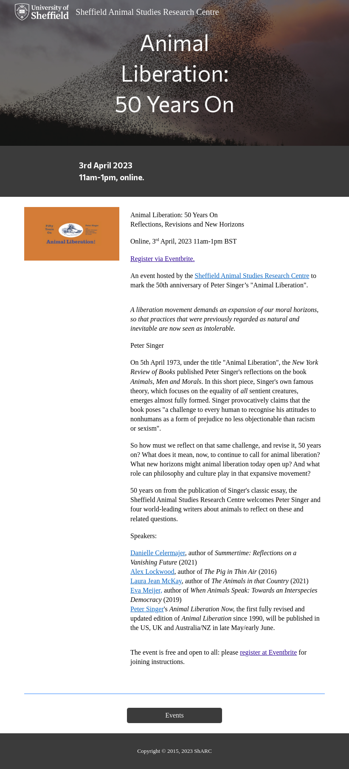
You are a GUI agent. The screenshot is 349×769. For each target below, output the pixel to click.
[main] (174, 73)
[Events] (174, 715)
